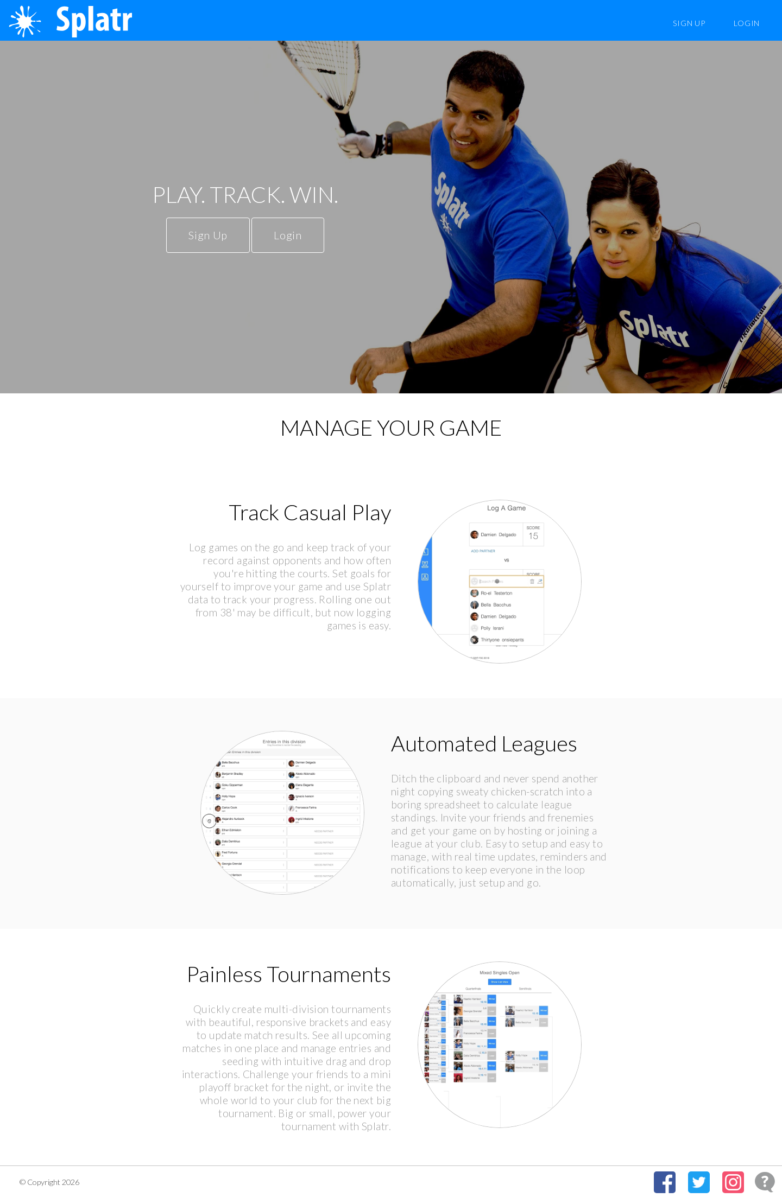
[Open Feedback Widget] (764, 1182)
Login (747, 23)
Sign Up (689, 23)
